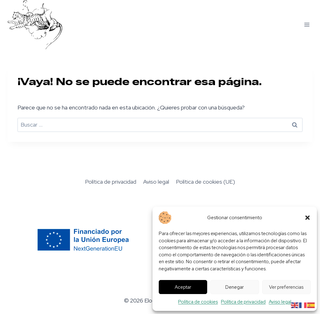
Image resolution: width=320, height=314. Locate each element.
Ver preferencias (286, 287)
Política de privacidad (243, 302)
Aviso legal (280, 302)
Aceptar (183, 287)
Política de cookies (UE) (205, 181)
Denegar (234, 287)
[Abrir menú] (306, 24)
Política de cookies (198, 302)
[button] (307, 218)
